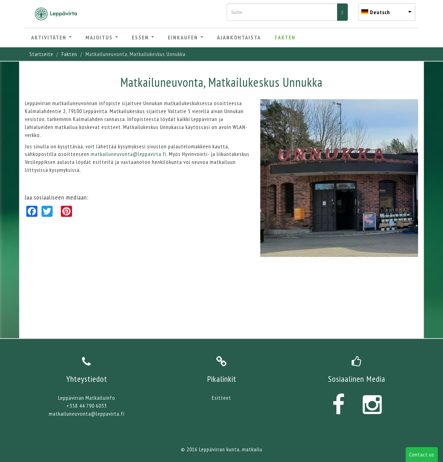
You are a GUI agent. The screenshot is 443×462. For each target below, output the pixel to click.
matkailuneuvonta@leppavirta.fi (128, 153)
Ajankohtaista (239, 37)
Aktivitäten (51, 37)
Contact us (421, 454)
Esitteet (221, 397)
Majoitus (101, 37)
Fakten (288, 37)
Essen (143, 37)
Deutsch (380, 12)
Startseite (41, 53)
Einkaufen (185, 37)
